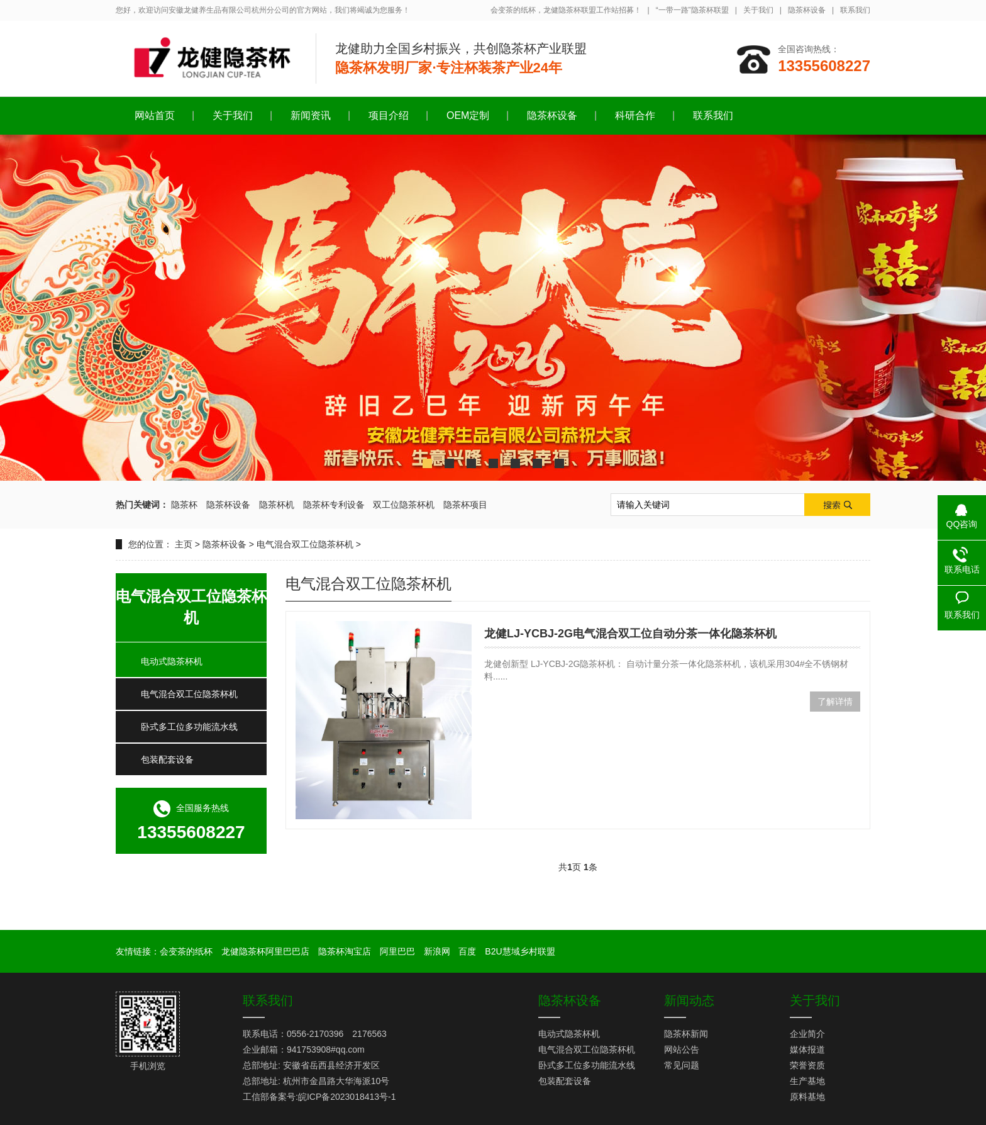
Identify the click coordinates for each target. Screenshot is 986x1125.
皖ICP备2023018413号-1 (347, 1097)
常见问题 (681, 1065)
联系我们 (855, 10)
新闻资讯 (311, 115)
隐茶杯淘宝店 (344, 951)
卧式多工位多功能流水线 (189, 727)
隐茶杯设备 (807, 10)
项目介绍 (388, 115)
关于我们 (758, 10)
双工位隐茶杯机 (404, 505)
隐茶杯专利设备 (334, 505)
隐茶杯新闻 (686, 1034)
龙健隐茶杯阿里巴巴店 (265, 951)
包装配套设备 (167, 759)
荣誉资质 (807, 1065)
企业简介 (807, 1034)
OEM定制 (467, 115)
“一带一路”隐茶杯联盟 (692, 10)
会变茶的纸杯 (186, 951)
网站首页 (155, 115)
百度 (467, 951)
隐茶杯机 (276, 505)
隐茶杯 (184, 505)
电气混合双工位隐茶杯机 (305, 544)
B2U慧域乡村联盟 (520, 951)
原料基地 (807, 1097)
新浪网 (437, 951)
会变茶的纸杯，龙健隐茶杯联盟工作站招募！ (565, 10)
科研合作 (635, 115)
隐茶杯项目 (465, 505)
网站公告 (681, 1049)
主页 (183, 544)
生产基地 (807, 1081)
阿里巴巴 (397, 951)
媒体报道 (807, 1049)
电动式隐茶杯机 (171, 661)
